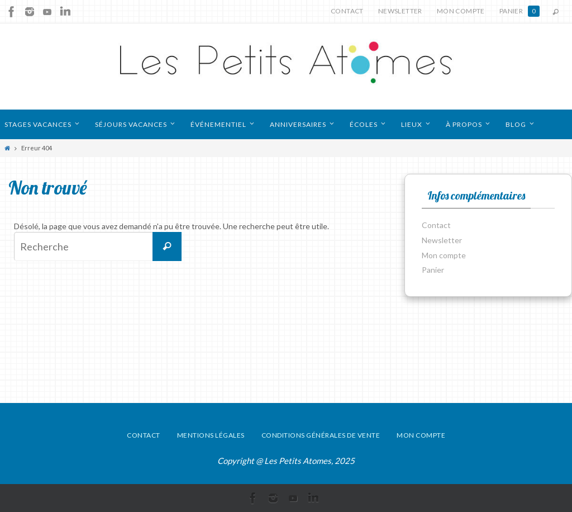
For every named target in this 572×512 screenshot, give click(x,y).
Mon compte (461, 11)
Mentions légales (211, 435)
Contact (347, 11)
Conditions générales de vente (320, 435)
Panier (519, 11)
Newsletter (400, 11)
